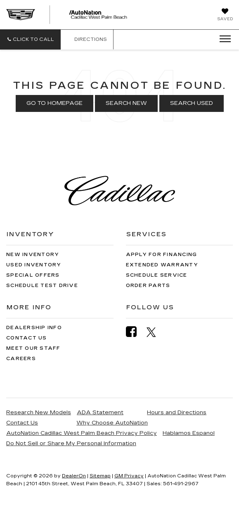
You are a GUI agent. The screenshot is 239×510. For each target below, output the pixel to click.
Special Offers (33, 275)
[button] (30, 39)
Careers (21, 358)
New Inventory (32, 254)
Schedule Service (156, 275)
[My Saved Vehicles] (225, 15)
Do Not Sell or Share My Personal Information (71, 443)
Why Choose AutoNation (112, 423)
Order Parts (148, 285)
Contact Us (26, 338)
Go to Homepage (54, 103)
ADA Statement (100, 412)
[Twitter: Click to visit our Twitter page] (155, 332)
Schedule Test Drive (42, 285)
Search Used (191, 103)
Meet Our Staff (33, 348)
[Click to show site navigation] (222, 39)
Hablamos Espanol (189, 433)
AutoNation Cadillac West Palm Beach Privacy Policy (81, 433)
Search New (126, 103)
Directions (87, 39)
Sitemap (100, 476)
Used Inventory (34, 265)
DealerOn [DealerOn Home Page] (74, 476)
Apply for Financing (161, 254)
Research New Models (38, 412)
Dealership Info (34, 327)
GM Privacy (129, 476)
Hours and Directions (176, 412)
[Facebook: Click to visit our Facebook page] (135, 332)
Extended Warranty (162, 265)
